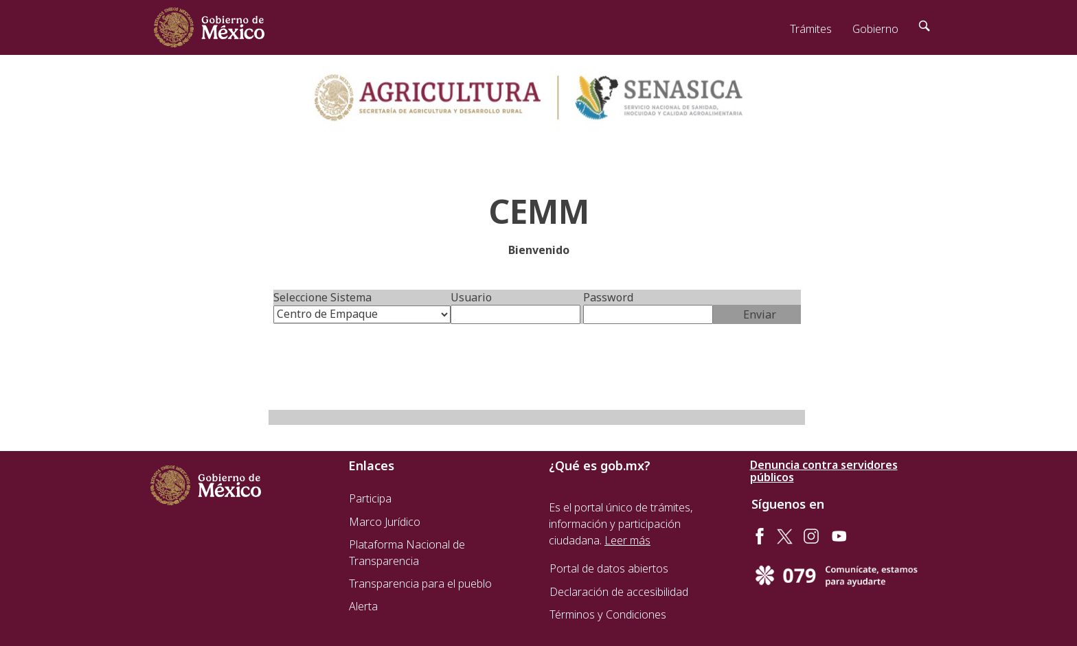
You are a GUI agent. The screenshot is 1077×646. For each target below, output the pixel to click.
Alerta (363, 606)
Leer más (627, 540)
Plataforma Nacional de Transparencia (407, 552)
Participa (370, 498)
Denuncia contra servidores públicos (824, 471)
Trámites (811, 28)
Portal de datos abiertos (608, 568)
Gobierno (875, 28)
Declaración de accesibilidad (618, 591)
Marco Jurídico (384, 521)
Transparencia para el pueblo (420, 583)
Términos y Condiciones (607, 614)
